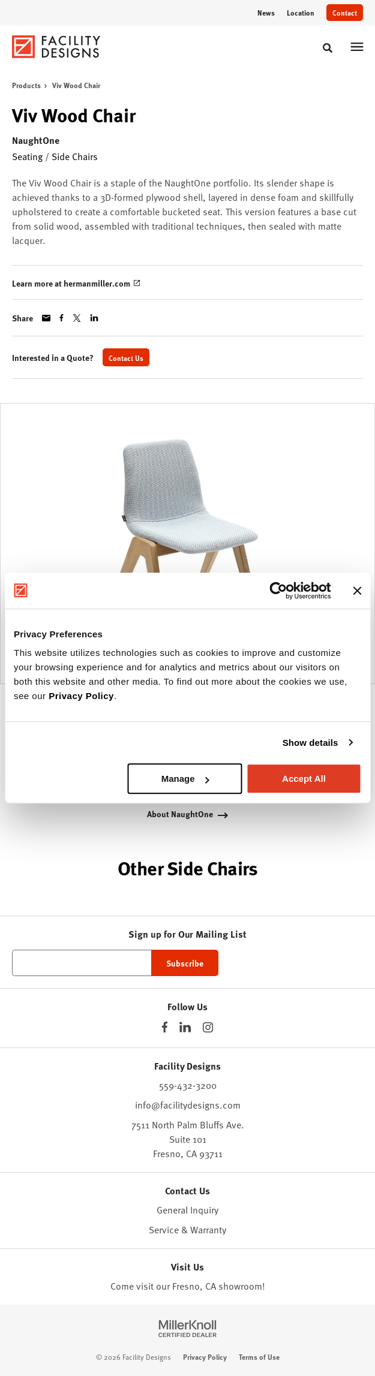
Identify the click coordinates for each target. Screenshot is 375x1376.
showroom (240, 1285)
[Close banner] (357, 590)
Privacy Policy (81, 696)
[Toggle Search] (327, 48)
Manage (185, 778)
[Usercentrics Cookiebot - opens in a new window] (278, 591)
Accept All (304, 778)
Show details (310, 742)
